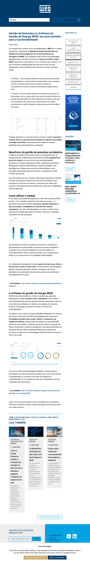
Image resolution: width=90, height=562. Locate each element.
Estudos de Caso (73, 42)
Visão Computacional (73, 49)
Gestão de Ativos (73, 69)
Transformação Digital (73, 56)
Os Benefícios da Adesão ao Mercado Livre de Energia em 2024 (35, 454)
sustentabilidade (22, 417)
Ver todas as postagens (49, 517)
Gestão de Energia (39, 417)
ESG (23, 419)
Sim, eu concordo (57, 558)
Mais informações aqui (35, 558)
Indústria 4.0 (73, 63)
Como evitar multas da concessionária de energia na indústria (54, 454)
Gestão (73, 87)
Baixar (70, 169)
